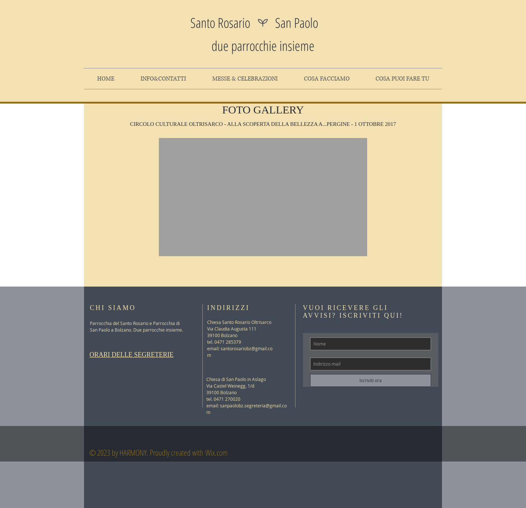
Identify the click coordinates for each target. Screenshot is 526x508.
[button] (263, 197)
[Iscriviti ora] (370, 380)
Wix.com (216, 452)
